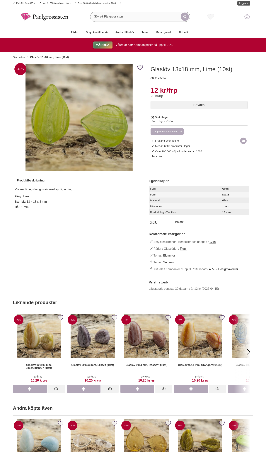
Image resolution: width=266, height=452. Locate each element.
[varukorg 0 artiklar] (247, 16)
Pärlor (75, 32)
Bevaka (199, 105)
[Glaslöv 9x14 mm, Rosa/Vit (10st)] (146, 349)
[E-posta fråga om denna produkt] (243, 141)
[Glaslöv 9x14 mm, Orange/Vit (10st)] (200, 349)
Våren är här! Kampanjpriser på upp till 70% (133, 44)
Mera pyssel (163, 32)
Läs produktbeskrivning (165, 131)
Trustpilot (157, 156)
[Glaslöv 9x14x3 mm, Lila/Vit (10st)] (93, 349)
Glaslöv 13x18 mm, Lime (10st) (49, 57)
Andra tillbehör (124, 32)
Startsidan (19, 57)
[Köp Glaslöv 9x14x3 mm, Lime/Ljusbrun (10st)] (30, 389)
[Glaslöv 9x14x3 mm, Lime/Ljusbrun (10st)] (39, 349)
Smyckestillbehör (97, 32)
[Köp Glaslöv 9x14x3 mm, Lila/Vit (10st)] (83, 389)
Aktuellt (183, 32)
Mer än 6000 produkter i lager (56, 3)
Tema (145, 32)
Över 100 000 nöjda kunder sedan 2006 (97, 3)
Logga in (243, 3)
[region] (79, 180)
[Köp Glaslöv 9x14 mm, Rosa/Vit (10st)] (137, 389)
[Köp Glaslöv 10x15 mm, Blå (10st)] (245, 389)
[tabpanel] (79, 195)
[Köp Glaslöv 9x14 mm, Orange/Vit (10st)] (191, 389)
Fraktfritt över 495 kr (25, 3)
